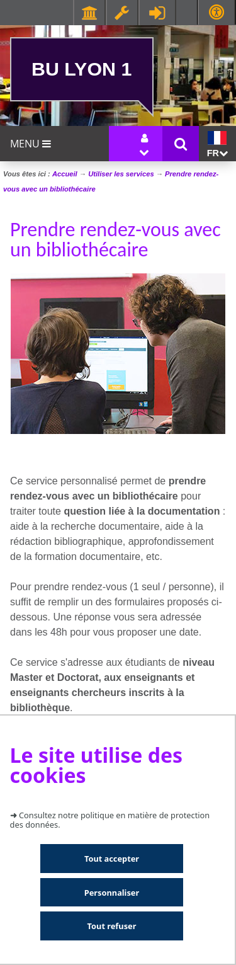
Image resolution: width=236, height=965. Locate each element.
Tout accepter (111, 858)
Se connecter (157, 12)
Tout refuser (112, 926)
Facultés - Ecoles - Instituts (89, 12)
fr (217, 144)
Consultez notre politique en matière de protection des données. (110, 819)
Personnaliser (111, 892)
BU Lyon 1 (81, 68)
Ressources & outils (122, 12)
